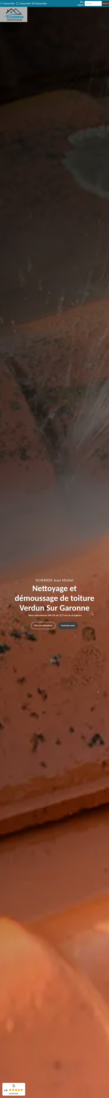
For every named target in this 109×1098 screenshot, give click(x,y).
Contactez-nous (68, 625)
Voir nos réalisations (43, 625)
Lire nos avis (13, 1093)
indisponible (9, 3)
